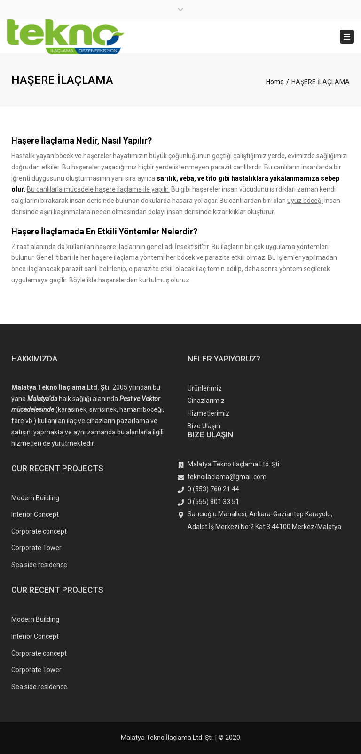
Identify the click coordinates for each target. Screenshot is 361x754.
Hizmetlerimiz (208, 413)
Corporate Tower (36, 548)
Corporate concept (39, 531)
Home (275, 82)
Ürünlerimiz (205, 388)
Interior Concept (35, 514)
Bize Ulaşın (204, 426)
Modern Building (35, 498)
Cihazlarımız (206, 400)
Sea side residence (39, 565)
